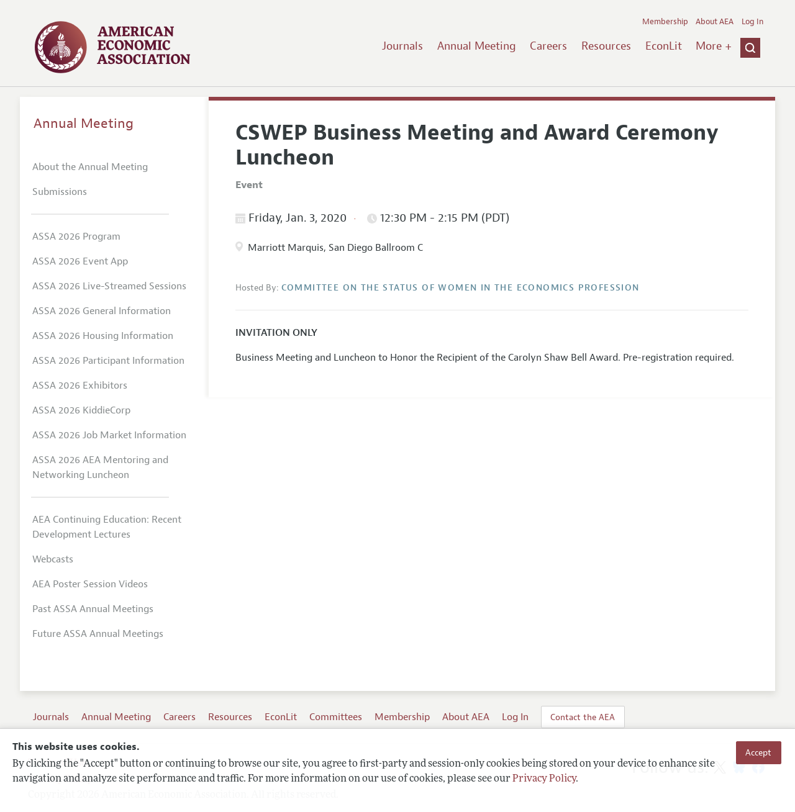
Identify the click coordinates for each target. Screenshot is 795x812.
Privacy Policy (544, 779)
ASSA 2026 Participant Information (108, 360)
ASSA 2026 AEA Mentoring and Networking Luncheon (100, 467)
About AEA (715, 22)
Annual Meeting (476, 46)
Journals (402, 46)
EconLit (663, 46)
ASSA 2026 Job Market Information (109, 435)
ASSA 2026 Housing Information (102, 336)
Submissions (59, 192)
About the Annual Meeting (90, 167)
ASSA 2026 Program (76, 236)
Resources (606, 46)
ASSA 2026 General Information (101, 311)
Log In (752, 22)
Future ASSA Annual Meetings (97, 634)
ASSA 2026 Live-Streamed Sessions (109, 286)
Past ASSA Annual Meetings (92, 609)
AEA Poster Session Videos (90, 584)
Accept (758, 752)
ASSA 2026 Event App (80, 261)
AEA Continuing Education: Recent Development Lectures (106, 527)
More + (714, 46)
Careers (548, 46)
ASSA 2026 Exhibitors (79, 385)
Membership (665, 22)
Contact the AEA (582, 717)
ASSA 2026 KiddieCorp (81, 410)
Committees (335, 717)
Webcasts (52, 559)
